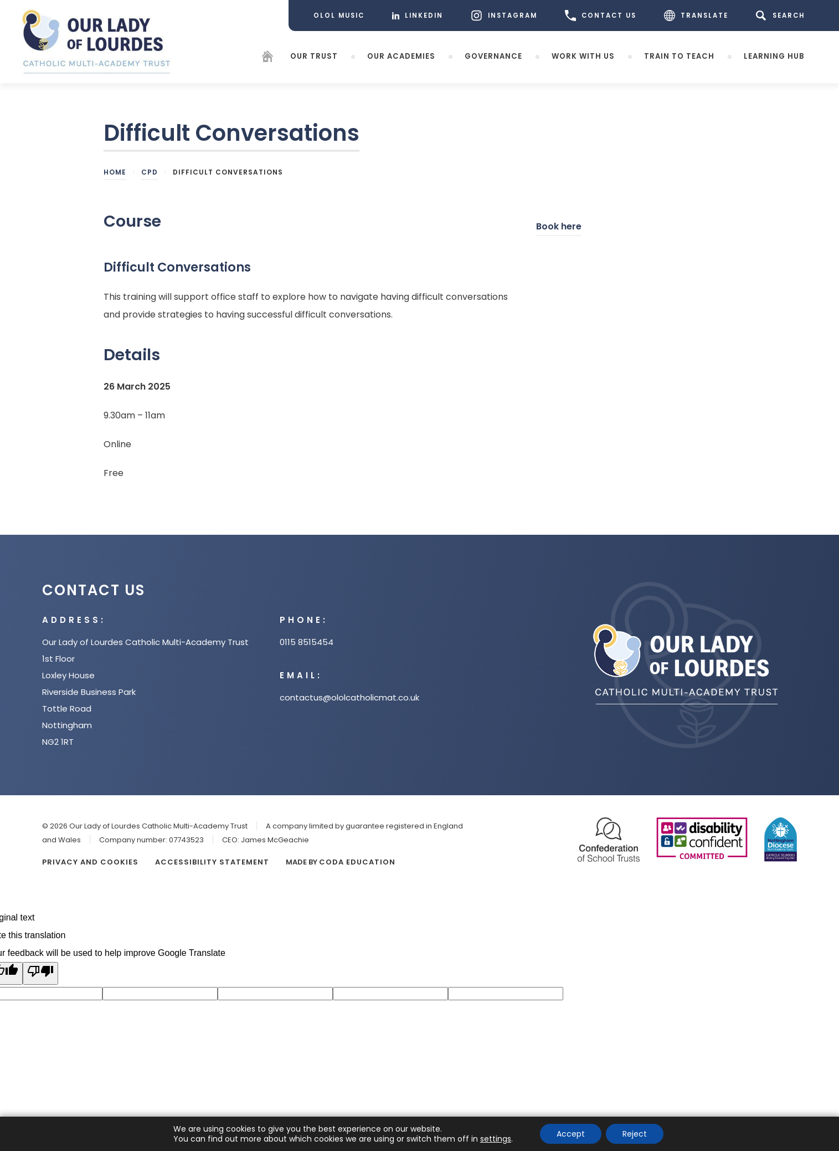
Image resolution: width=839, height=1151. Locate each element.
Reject (634, 1133)
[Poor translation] (40, 973)
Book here (558, 228)
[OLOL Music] (339, 15)
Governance (493, 55)
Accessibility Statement (212, 862)
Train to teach (679, 55)
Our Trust (314, 55)
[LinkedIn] (417, 15)
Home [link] (115, 172)
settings (495, 1139)
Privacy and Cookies (90, 862)
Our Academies (401, 55)
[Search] (782, 15)
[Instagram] (504, 15)
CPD (149, 172)
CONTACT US (600, 15)
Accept (571, 1133)
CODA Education (357, 862)
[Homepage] (267, 58)
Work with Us (583, 55)
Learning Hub (774, 55)
